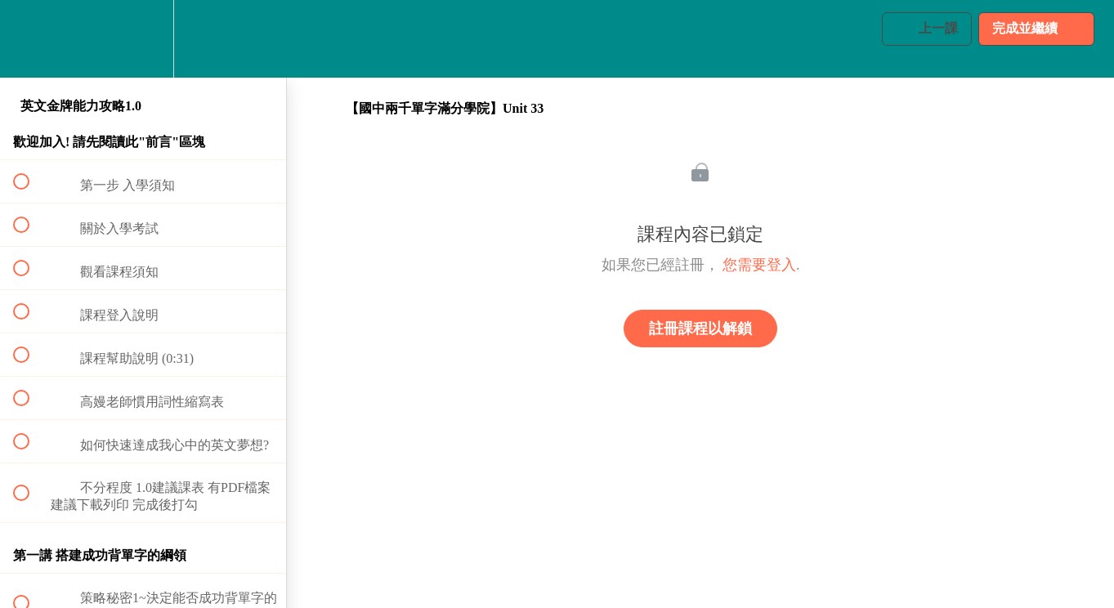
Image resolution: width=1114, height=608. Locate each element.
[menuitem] (143, 39)
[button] (30, 39)
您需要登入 (759, 265)
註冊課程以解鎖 (700, 328)
